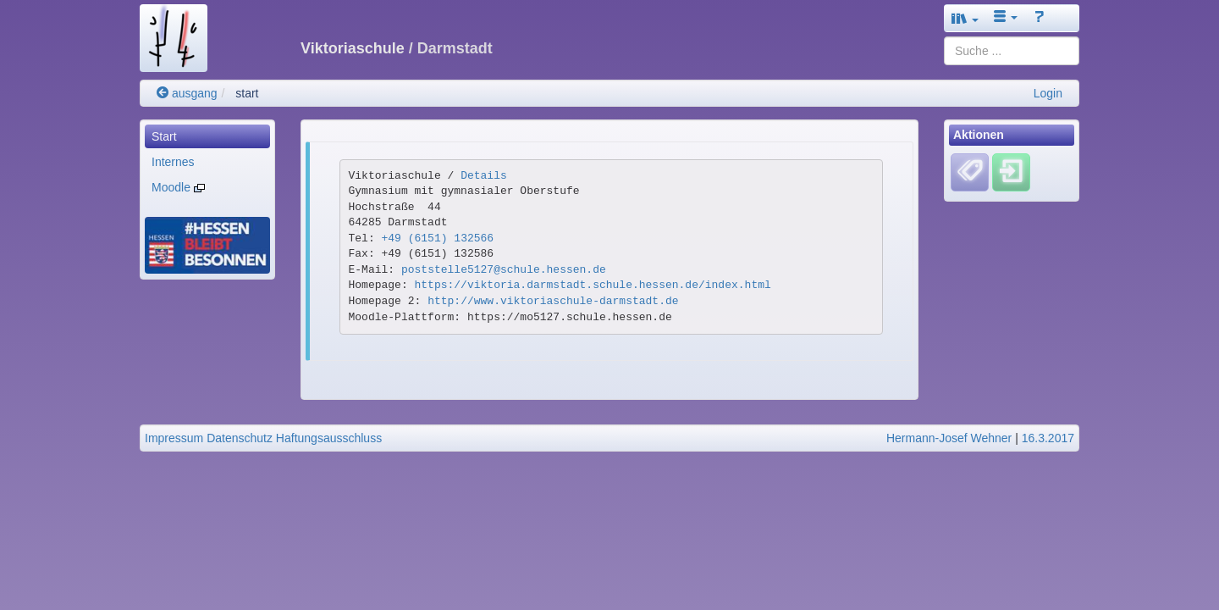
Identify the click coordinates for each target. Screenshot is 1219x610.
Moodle (178, 187)
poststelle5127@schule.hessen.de (503, 269)
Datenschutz (240, 438)
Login (1048, 93)
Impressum (174, 438)
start (246, 93)
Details (484, 175)
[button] (965, 18)
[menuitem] (207, 136)
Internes (173, 162)
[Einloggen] (1011, 172)
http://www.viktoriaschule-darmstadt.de (552, 301)
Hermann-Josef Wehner (949, 438)
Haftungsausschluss (329, 438)
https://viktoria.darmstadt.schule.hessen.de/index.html (593, 285)
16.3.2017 (1048, 438)
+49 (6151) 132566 (438, 238)
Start (164, 136)
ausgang (187, 93)
